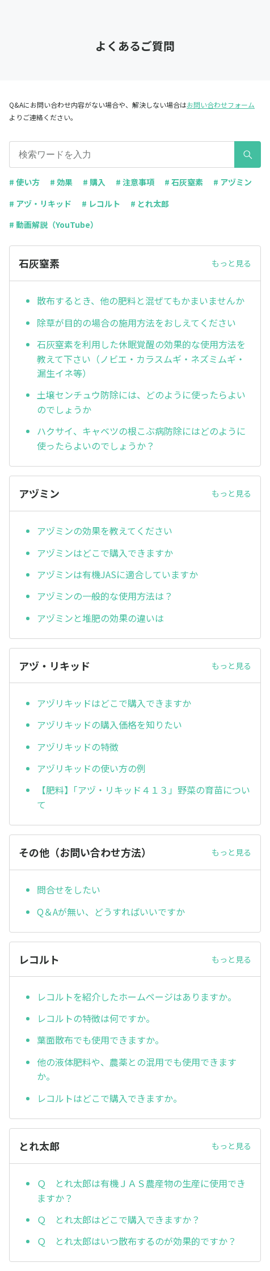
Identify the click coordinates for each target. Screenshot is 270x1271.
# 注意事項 (135, 182)
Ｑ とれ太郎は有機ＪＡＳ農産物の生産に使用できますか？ (141, 1190)
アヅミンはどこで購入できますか (105, 553)
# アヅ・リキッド (40, 203)
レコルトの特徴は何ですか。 (96, 1018)
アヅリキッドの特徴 (78, 746)
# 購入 (94, 182)
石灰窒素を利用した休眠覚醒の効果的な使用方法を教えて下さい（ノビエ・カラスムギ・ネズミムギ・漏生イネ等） (141, 358)
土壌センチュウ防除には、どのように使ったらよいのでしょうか (141, 402)
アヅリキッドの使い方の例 (91, 768)
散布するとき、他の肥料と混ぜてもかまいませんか (140, 300)
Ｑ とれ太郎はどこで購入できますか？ (118, 1219)
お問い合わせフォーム (221, 104)
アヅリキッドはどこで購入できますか (114, 703)
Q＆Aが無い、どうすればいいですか (111, 911)
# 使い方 (24, 182)
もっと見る (231, 263)
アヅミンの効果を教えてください (104, 530)
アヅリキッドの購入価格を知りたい (109, 724)
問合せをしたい (68, 889)
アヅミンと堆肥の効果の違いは (100, 618)
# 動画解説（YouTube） (53, 224)
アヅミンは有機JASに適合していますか (117, 574)
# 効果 (61, 182)
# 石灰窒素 (183, 182)
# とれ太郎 (149, 203)
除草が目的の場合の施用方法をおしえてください (136, 322)
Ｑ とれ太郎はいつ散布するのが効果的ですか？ (137, 1241)
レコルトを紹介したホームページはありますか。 (137, 996)
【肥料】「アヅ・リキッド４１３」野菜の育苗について (143, 797)
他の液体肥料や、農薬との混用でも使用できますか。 (137, 1069)
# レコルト (101, 203)
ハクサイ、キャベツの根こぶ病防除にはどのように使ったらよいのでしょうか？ (141, 438)
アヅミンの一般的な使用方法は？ (105, 596)
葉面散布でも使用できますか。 (100, 1040)
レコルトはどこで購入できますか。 (109, 1098)
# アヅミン (232, 182)
